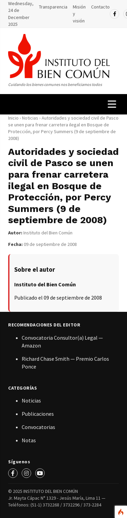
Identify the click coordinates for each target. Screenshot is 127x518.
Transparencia (53, 7)
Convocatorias (38, 427)
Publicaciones (38, 413)
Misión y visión (79, 14)
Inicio (13, 118)
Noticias (30, 118)
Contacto (100, 7)
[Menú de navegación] (112, 104)
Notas (29, 440)
